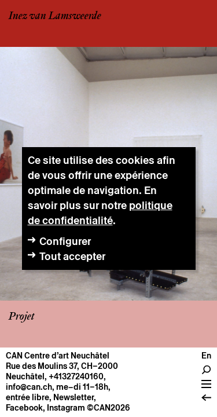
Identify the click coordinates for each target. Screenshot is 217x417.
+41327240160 (76, 376)
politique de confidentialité (100, 213)
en (206, 355)
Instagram (66, 408)
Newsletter (73, 397)
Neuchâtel (25, 376)
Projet (21, 317)
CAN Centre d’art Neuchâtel (57, 355)
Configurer (65, 241)
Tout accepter (72, 256)
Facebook (24, 408)
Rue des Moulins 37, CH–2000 (62, 366)
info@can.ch (29, 387)
